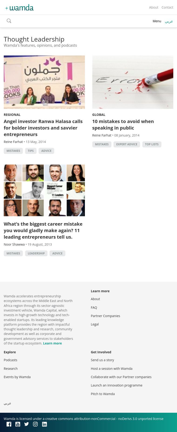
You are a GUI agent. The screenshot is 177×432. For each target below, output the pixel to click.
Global (98, 114)
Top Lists (152, 144)
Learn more (52, 343)
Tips (31, 151)
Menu (157, 21)
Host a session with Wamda (112, 368)
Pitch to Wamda (103, 394)
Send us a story (102, 360)
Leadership (36, 253)
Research (11, 368)
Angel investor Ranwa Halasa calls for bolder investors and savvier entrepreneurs (43, 127)
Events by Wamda (17, 377)
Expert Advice (126, 144)
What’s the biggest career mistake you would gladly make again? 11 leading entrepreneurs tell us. (43, 230)
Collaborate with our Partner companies (121, 377)
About (153, 7)
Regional (12, 114)
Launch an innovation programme (117, 385)
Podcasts (10, 360)
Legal (95, 324)
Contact (167, 7)
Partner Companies (105, 316)
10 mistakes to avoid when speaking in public (123, 124)
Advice (46, 151)
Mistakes (13, 151)
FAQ (94, 307)
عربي (169, 21)
